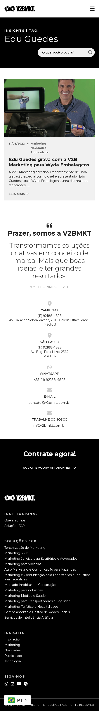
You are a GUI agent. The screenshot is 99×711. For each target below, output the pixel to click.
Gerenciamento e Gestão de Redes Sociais (37, 612)
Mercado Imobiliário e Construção (30, 585)
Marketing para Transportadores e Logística (37, 601)
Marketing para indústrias (23, 590)
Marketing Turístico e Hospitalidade (31, 607)
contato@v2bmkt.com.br (49, 402)
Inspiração (12, 639)
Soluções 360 (14, 526)
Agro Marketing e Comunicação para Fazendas (40, 569)
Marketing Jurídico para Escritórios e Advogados (40, 559)
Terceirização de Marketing (24, 548)
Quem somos (14, 520)
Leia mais (19, 194)
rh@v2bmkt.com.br (49, 425)
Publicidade (40, 152)
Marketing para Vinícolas (22, 564)
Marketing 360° (16, 553)
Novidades (38, 148)
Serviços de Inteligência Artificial (29, 618)
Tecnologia (12, 661)
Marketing (38, 143)
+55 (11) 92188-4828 (49, 380)
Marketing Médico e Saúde (25, 596)
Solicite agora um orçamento (49, 467)
